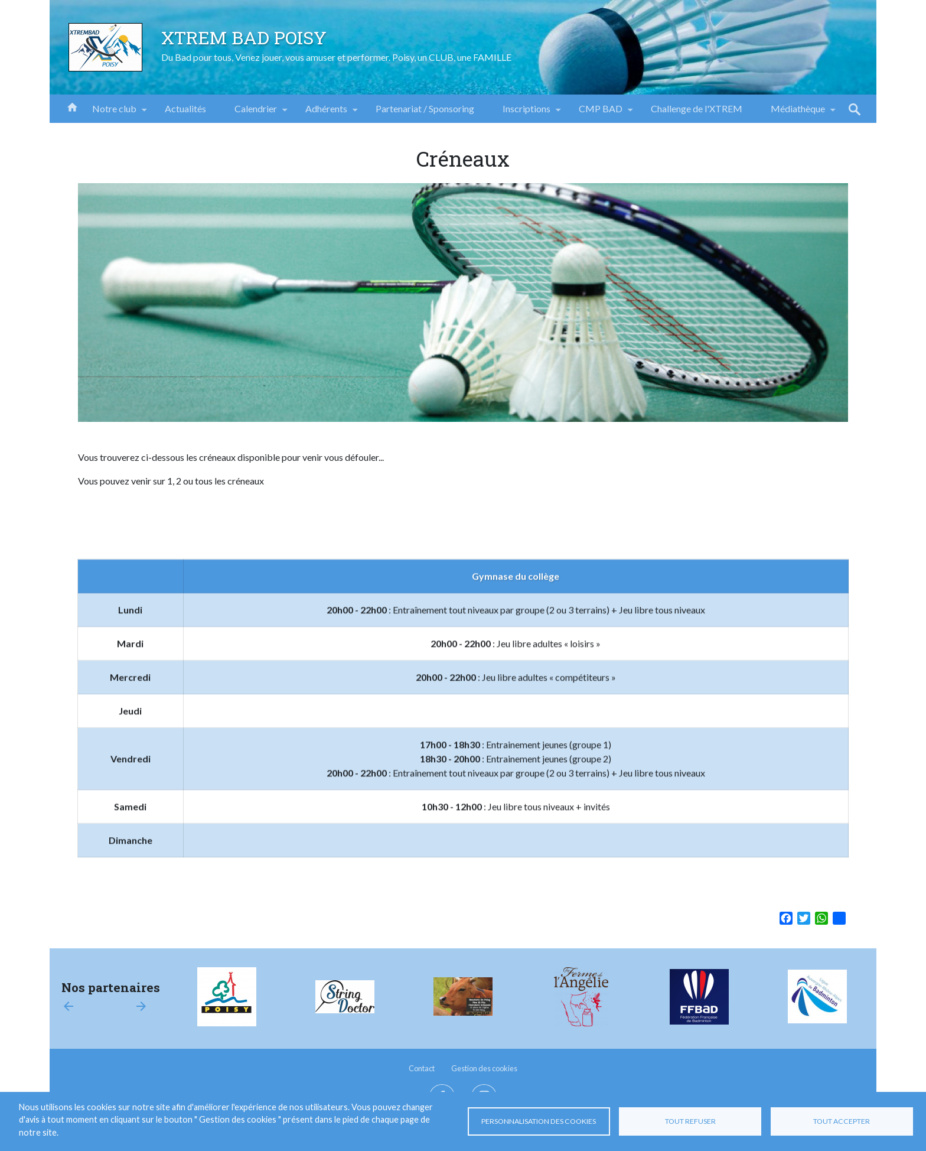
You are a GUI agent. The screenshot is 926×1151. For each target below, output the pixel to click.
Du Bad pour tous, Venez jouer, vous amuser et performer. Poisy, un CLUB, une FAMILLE (336, 57)
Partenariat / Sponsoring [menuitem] (425, 108)
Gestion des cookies (484, 1068)
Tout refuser (690, 1121)
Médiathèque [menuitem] (798, 113)
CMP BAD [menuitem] (601, 113)
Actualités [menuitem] (185, 108)
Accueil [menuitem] (72, 106)
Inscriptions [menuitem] (526, 113)
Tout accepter (841, 1121)
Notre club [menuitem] (114, 113)
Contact (422, 1068)
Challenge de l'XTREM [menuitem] (696, 108)
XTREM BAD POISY (244, 37)
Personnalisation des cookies (538, 1121)
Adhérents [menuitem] (326, 113)
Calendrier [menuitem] (255, 113)
